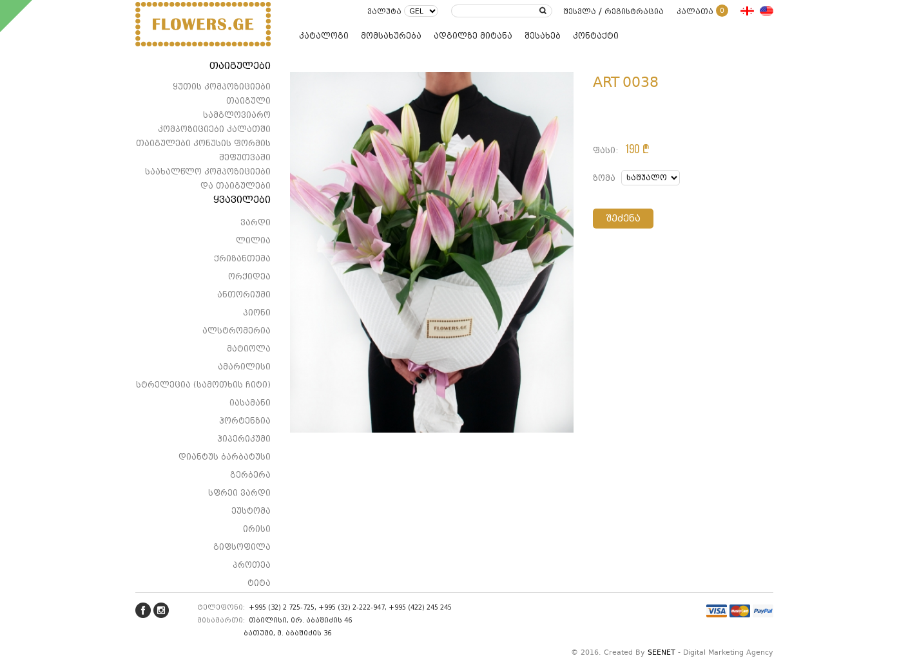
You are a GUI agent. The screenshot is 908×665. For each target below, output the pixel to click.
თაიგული (248, 101)
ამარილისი (244, 366)
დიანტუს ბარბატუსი (225, 457)
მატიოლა (249, 348)
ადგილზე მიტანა (473, 36)
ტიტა (259, 583)
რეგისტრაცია (634, 11)
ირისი (257, 529)
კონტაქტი (596, 36)
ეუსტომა (251, 511)
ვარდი (255, 222)
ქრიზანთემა (242, 258)
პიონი (257, 312)
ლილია (253, 240)
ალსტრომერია (236, 330)
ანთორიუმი (244, 294)
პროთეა (252, 565)
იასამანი (250, 402)
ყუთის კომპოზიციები (222, 86)
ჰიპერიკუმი (244, 439)
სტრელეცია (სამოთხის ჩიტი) (203, 384)
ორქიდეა (249, 276)
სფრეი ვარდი (239, 493)
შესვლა (579, 11)
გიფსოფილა (242, 547)
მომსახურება (391, 36)
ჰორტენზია (245, 421)
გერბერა (250, 475)
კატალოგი (324, 36)
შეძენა (623, 218)
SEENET (661, 653)
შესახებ (543, 36)
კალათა (702, 11)
